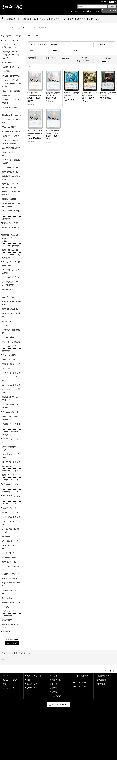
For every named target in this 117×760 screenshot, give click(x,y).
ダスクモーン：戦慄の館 (11, 120)
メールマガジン (56, 696)
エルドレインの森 (10, 167)
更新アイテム (32, 684)
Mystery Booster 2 (11, 115)
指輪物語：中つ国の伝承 (11, 177)
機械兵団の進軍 (9, 199)
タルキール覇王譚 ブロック (11, 406)
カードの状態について (81, 677)
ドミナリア (7, 368)
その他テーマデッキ (11, 574)
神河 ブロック (8, 475)
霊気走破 (6, 95)
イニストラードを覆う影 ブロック (11, 390)
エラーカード (8, 616)
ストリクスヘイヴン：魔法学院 (10, 283)
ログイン (76, 11)
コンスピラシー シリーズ (11, 547)
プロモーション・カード (11, 591)
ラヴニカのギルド (10, 359)
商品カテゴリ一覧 (34, 676)
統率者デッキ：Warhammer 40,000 (11, 185)
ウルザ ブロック (9, 508)
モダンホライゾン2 (10, 277)
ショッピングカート (11, 688)
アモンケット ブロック (11, 378)
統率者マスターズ (10, 172)
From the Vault (9, 578)
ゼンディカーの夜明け (11, 314)
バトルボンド (8, 553)
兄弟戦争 (6, 219)
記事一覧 (53, 684)
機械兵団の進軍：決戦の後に (11, 193)
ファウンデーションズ (11, 109)
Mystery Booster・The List (11, 626)
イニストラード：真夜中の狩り (11, 263)
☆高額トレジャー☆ (11, 67)
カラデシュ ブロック (11, 385)
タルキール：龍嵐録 (11, 91)
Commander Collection (11, 302)
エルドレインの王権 (11, 342)
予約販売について (80, 687)
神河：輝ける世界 (10, 250)
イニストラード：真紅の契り (11, 256)
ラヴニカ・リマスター (11, 153)
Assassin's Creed (11, 131)
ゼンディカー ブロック (11, 440)
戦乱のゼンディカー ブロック (11, 398)
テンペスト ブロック (11, 513)
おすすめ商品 (32, 688)
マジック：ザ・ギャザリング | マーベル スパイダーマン (11, 55)
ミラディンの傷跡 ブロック (11, 433)
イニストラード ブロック (11, 425)
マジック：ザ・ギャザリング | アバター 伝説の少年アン (11, 44)
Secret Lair (7, 598)
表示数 (31, 58)
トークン (6, 607)
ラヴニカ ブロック (10, 471)
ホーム (6, 676)
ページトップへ (110, 671)
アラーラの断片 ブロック (11, 448)
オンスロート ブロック (11, 485)
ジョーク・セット (10, 557)
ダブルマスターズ (10, 325)
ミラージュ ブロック (11, 517)
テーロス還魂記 (9, 337)
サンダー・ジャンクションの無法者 (11, 141)
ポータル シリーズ (10, 541)
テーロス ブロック (10, 412)
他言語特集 (7, 620)
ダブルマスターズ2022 (11, 229)
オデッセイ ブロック (11, 492)
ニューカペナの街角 (11, 246)
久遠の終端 (7, 62)
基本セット (7, 536)
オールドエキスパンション (11, 530)
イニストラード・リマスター (11, 101)
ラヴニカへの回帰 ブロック (11, 418)
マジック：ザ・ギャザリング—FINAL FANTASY (11, 83)
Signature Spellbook (12, 584)
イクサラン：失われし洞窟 (11, 161)
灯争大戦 (6, 351)
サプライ (6, 632)
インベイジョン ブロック (11, 497)
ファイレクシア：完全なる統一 (11, 205)
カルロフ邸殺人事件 (11, 148)
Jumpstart (7, 321)
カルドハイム (8, 297)
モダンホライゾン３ (11, 136)
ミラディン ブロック (11, 480)
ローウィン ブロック (11, 462)
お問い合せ (101, 684)
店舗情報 (53, 688)
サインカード (8, 611)
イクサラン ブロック (11, 373)
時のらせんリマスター (11, 290)
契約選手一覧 (55, 680)
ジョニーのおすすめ (11, 76)
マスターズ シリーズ (11, 364)
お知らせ (53, 676)
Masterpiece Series (12, 602)
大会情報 (53, 692)
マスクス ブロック (10, 504)
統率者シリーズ (9, 562)
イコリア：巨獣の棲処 (11, 331)
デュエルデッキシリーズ (11, 567)
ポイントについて (80, 683)
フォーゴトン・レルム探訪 (11, 271)
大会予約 (6, 71)
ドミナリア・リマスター (11, 212)
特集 (28, 680)
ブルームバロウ (9, 127)
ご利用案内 (101, 680)
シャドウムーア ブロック (11, 455)
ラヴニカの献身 (9, 355)
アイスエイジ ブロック (11, 522)
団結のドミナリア (10, 223)
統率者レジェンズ (10, 309)
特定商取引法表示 (104, 676)
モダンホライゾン (10, 346)
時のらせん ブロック (11, 466)
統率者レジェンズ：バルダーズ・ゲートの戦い (11, 238)
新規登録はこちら (91, 11)
